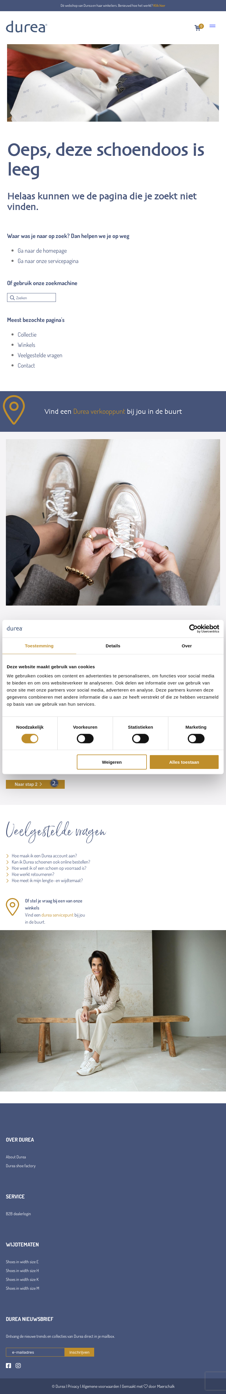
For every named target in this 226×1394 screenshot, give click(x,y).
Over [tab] (187, 645)
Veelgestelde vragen (40, 355)
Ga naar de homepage (42, 250)
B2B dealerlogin (18, 1213)
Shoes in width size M (22, 1288)
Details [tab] (113, 645)
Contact (26, 365)
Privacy (73, 1386)
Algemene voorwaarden (100, 1386)
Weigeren (112, 762)
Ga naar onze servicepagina (48, 260)
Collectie (27, 334)
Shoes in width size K (22, 1279)
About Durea (16, 1156)
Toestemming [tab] (39, 645)
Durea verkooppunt (99, 411)
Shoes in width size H (22, 1270)
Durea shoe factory (21, 1165)
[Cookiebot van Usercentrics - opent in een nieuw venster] (193, 628)
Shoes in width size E (22, 1261)
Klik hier (159, 5)
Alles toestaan (184, 762)
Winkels (26, 344)
